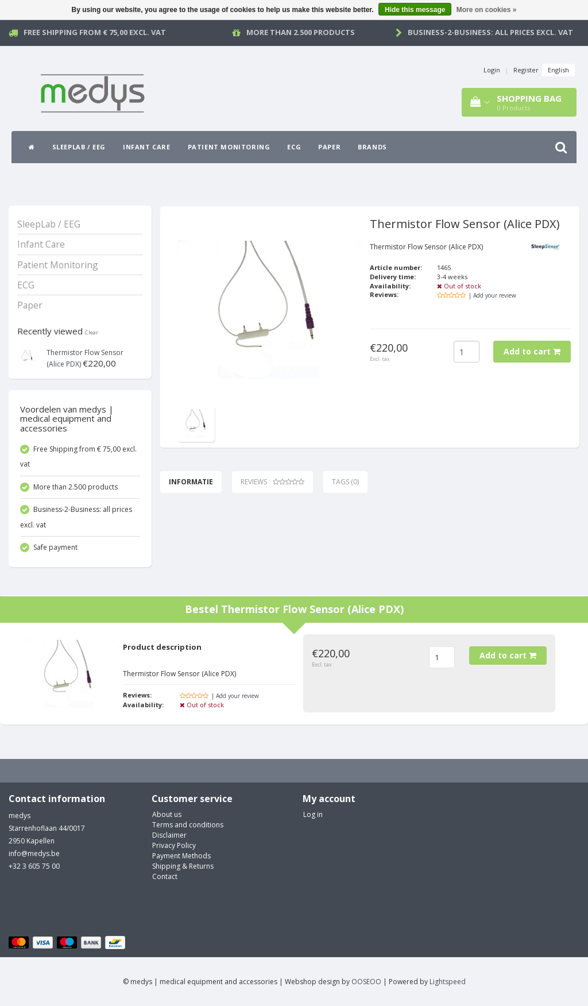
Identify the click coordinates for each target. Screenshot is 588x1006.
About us (166, 814)
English (558, 69)
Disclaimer (169, 835)
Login (491, 69)
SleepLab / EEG (79, 146)
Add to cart (532, 351)
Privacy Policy (174, 845)
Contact (164, 876)
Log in (313, 814)
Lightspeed (448, 981)
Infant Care (147, 146)
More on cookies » (487, 10)
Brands (372, 146)
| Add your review (492, 295)
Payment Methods (181, 856)
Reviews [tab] (272, 482)
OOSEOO (366, 981)
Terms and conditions (187, 825)
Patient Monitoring (229, 146)
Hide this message (415, 10)
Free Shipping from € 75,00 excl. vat (95, 32)
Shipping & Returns (183, 866)
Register (526, 69)
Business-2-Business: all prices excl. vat (490, 32)
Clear (91, 332)
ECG (294, 146)
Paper (329, 146)
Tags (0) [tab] (345, 482)
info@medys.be (34, 853)
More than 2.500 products (300, 32)
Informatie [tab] (191, 482)
